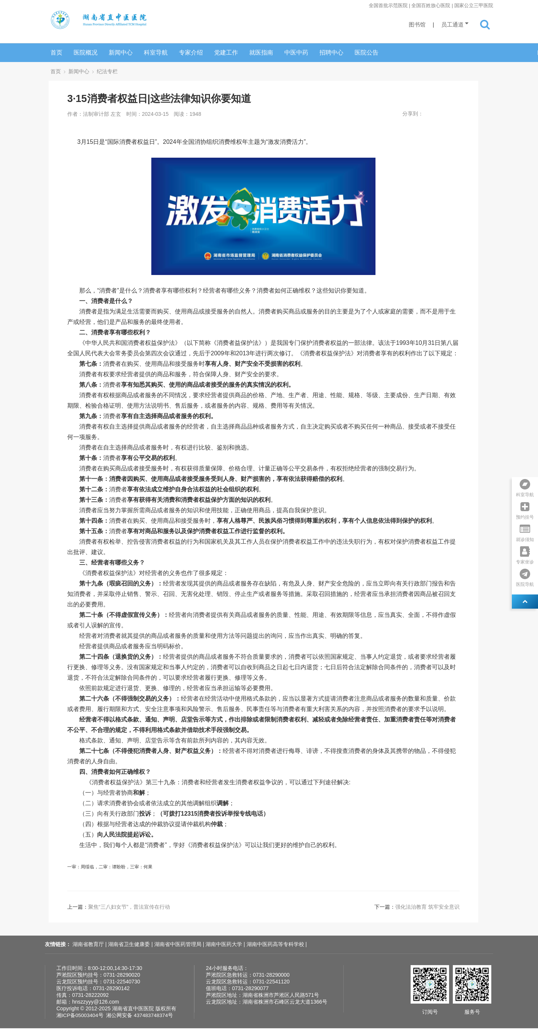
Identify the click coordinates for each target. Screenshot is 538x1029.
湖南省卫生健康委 (129, 945)
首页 (56, 52)
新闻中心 (121, 52)
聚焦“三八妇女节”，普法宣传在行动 (129, 908)
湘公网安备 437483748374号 (140, 1016)
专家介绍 (191, 52)
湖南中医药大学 (224, 945)
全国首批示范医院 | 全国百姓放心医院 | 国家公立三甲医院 (431, 5)
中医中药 (296, 52)
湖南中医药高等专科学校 (276, 945)
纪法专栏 (107, 71)
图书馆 (417, 24)
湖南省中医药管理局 (178, 945)
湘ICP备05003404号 (80, 1016)
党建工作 (226, 52)
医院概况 (86, 52)
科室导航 (156, 52)
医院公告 (366, 52)
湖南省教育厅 (88, 945)
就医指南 (261, 52)
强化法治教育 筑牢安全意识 (427, 908)
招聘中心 (331, 52)
